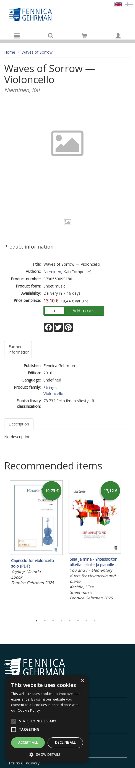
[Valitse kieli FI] (129, 4)
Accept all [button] (28, 742)
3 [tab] (53, 620)
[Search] (50, 35)
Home (9, 52)
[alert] (47, 718)
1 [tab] (36, 620)
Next (128, 546)
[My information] (118, 35)
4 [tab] (61, 620)
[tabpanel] (36, 533)
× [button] (82, 681)
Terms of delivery (24, 763)
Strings (50, 387)
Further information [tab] (19, 349)
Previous (3, 546)
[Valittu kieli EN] (118, 4)
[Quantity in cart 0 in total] (84, 36)
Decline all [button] (65, 742)
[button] (47, 754)
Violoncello (53, 393)
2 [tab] (45, 620)
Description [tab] (19, 424)
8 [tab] (94, 620)
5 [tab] (69, 620)
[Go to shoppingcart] (84, 35)
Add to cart (83, 311)
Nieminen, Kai (56, 271)
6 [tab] (78, 620)
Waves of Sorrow (37, 52)
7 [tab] (86, 620)
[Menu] (16, 35)
